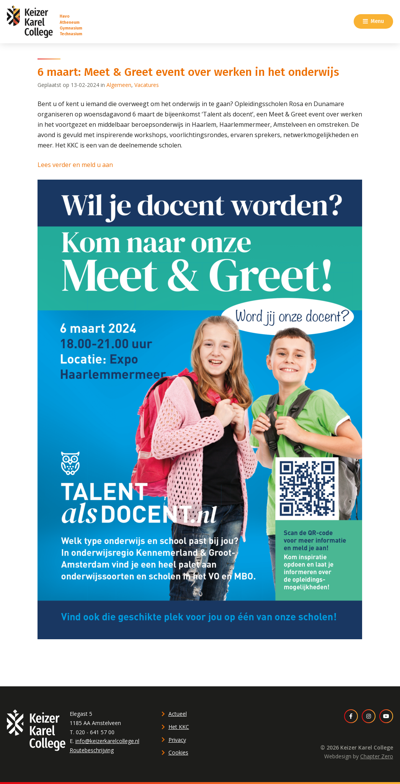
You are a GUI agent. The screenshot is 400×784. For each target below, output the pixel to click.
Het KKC (178, 726)
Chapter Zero (376, 756)
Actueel (177, 713)
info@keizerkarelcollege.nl (107, 741)
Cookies (178, 752)
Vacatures (146, 84)
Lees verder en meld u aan (75, 164)
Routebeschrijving (92, 750)
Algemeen (118, 84)
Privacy (177, 739)
